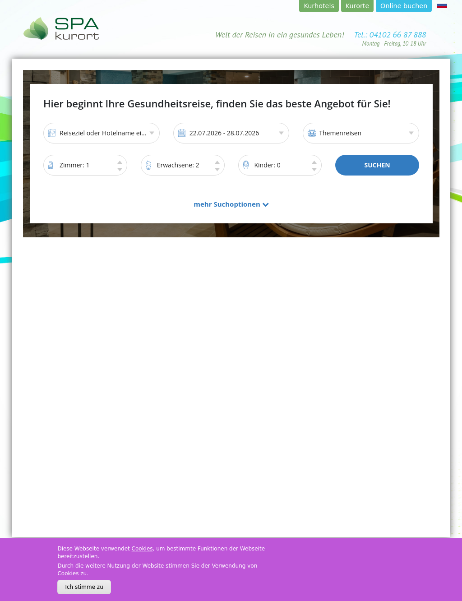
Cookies (142, 549)
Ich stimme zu (84, 587)
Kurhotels (319, 5)
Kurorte (358, 5)
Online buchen (403, 5)
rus (442, 5)
